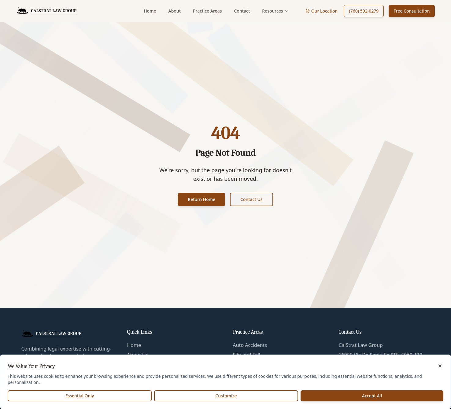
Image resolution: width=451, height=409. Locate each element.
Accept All (372, 396)
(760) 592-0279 (364, 11)
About (174, 11)
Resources (275, 11)
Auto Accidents (250, 345)
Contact (242, 11)
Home (150, 11)
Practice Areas (207, 11)
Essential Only (79, 396)
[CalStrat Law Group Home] (47, 11)
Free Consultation (412, 11)
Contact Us (251, 199)
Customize (226, 396)
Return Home (201, 199)
